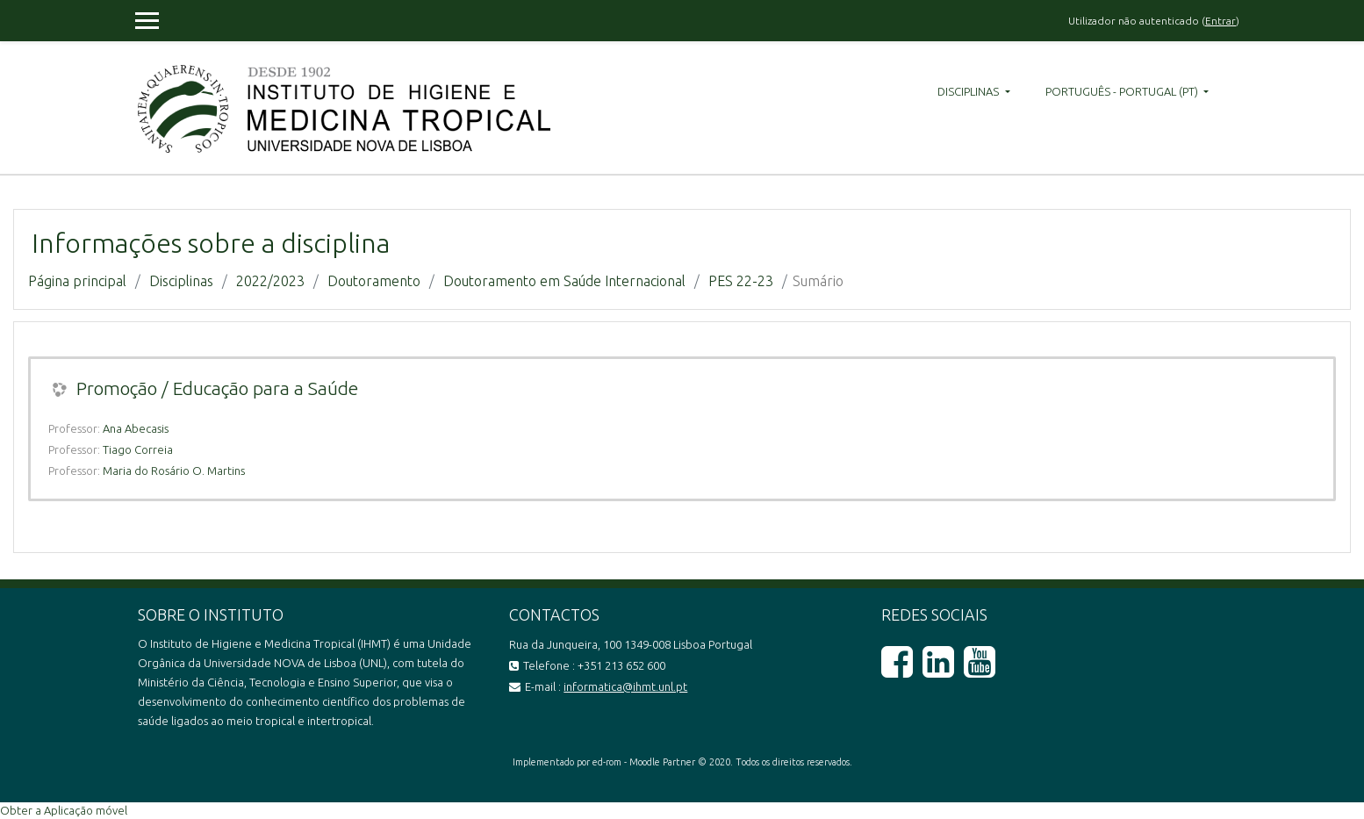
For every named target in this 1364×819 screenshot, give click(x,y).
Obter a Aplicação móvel (63, 810)
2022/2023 (270, 281)
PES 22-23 (740, 281)
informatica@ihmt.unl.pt (625, 686)
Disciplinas (969, 91)
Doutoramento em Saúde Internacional (564, 281)
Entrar (1220, 20)
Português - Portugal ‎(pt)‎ (1123, 91)
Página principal (77, 281)
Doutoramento (373, 281)
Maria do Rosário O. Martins (174, 470)
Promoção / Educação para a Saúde (217, 388)
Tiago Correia (138, 449)
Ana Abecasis (136, 428)
